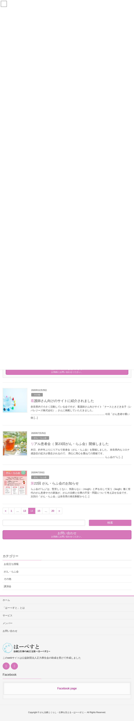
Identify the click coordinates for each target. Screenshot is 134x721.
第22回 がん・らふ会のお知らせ (55, 483)
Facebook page (67, 688)
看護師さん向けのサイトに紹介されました (62, 401)
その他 (37, 395)
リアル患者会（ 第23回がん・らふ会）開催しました (70, 444)
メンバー (7, 623)
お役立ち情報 (11, 564)
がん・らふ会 (40, 438)
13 (24, 510)
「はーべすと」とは (14, 607)
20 (52, 510)
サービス (7, 615)
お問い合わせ (10, 631)
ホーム (6, 600)
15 (39, 510)
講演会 (7, 586)
